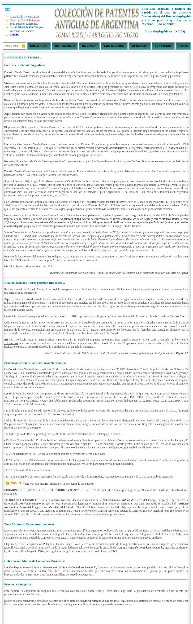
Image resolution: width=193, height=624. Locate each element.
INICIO (14, 34)
